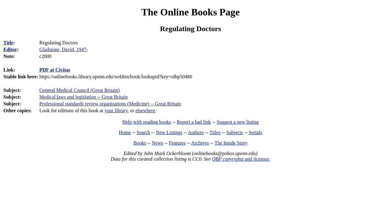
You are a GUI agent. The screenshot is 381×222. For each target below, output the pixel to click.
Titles (215, 132)
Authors (196, 132)
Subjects (234, 132)
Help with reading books (146, 122)
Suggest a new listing (238, 122)
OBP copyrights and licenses (240, 159)
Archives (200, 143)
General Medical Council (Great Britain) (79, 90)
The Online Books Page (190, 12)
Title (8, 42)
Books (140, 143)
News (157, 143)
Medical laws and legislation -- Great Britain (83, 97)
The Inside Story (231, 143)
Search (143, 132)
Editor (10, 49)
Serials (255, 132)
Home (125, 132)
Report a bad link (194, 122)
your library (116, 110)
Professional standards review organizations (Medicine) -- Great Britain (110, 103)
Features (177, 143)
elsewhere (145, 110)
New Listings (169, 132)
